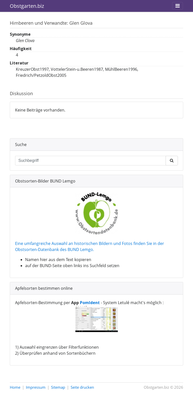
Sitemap (58, 387)
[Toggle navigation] (177, 6)
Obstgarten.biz (27, 6)
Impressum (35, 387)
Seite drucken (82, 387)
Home (15, 387)
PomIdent (90, 302)
